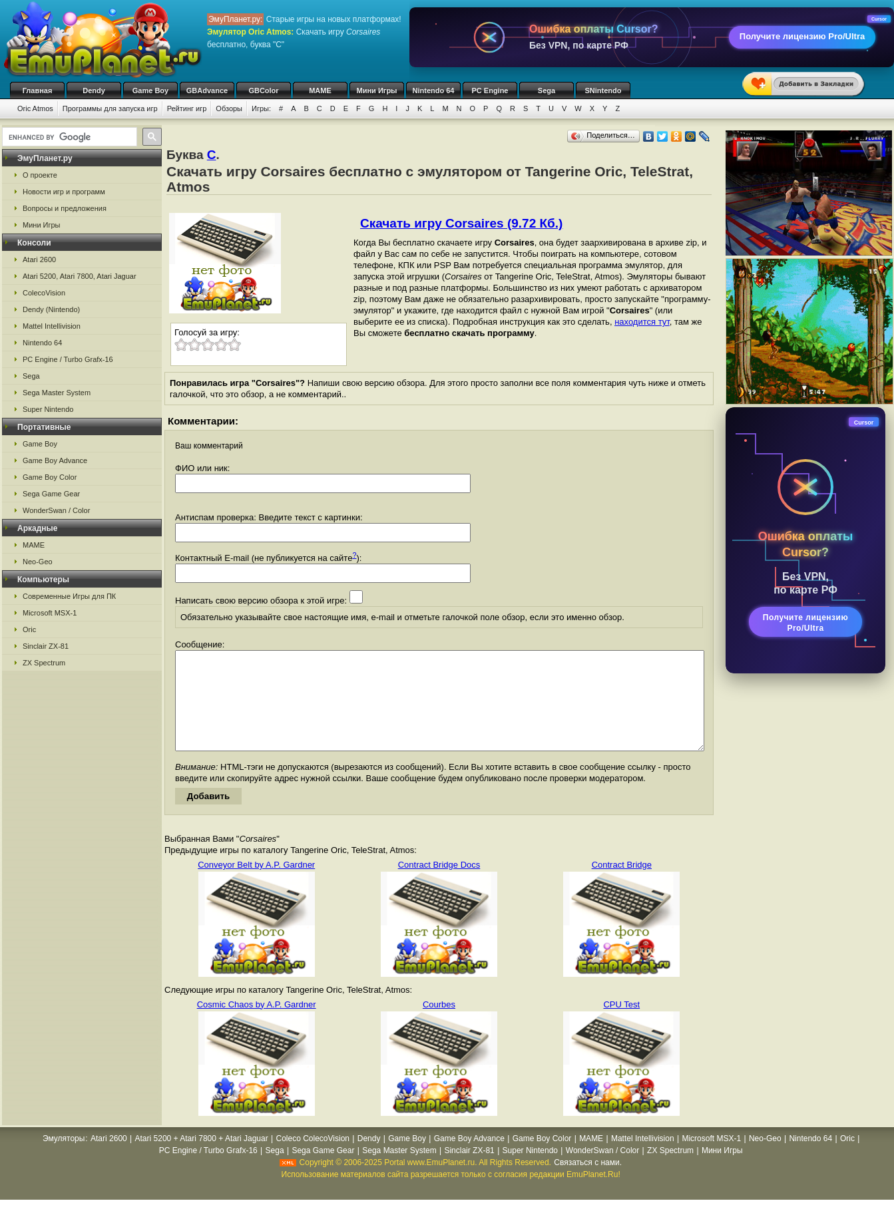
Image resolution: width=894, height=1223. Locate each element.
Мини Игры (377, 90)
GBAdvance (207, 90)
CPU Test (621, 1024)
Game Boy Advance (55, 460)
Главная (38, 90)
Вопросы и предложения (65, 208)
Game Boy (150, 90)
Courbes (439, 1024)
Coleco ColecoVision (312, 1158)
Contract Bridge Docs (439, 885)
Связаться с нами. (588, 1182)
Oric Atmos (35, 108)
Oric (29, 629)
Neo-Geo (38, 562)
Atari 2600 (39, 259)
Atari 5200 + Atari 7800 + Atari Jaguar (201, 1158)
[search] (68, 137)
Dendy (94, 90)
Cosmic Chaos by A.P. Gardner (256, 1024)
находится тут (642, 322)
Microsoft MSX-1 (50, 613)
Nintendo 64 (434, 90)
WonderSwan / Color (56, 510)
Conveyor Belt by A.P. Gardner (256, 885)
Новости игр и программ (64, 192)
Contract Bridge (622, 885)
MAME (320, 90)
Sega (546, 90)
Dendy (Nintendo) (51, 309)
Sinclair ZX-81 (46, 646)
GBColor (263, 90)
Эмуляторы (64, 1158)
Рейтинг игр (187, 108)
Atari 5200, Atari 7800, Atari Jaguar (79, 276)
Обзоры (229, 108)
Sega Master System (57, 393)
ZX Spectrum (44, 663)
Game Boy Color (50, 477)
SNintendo (603, 90)
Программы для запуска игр (110, 108)
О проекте (40, 175)
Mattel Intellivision (52, 326)
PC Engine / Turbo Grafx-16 (68, 359)
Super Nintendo (48, 409)
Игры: (261, 108)
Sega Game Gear (51, 494)
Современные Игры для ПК (69, 596)
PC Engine (489, 90)
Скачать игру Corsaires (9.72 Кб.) (461, 223)
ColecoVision (44, 293)
